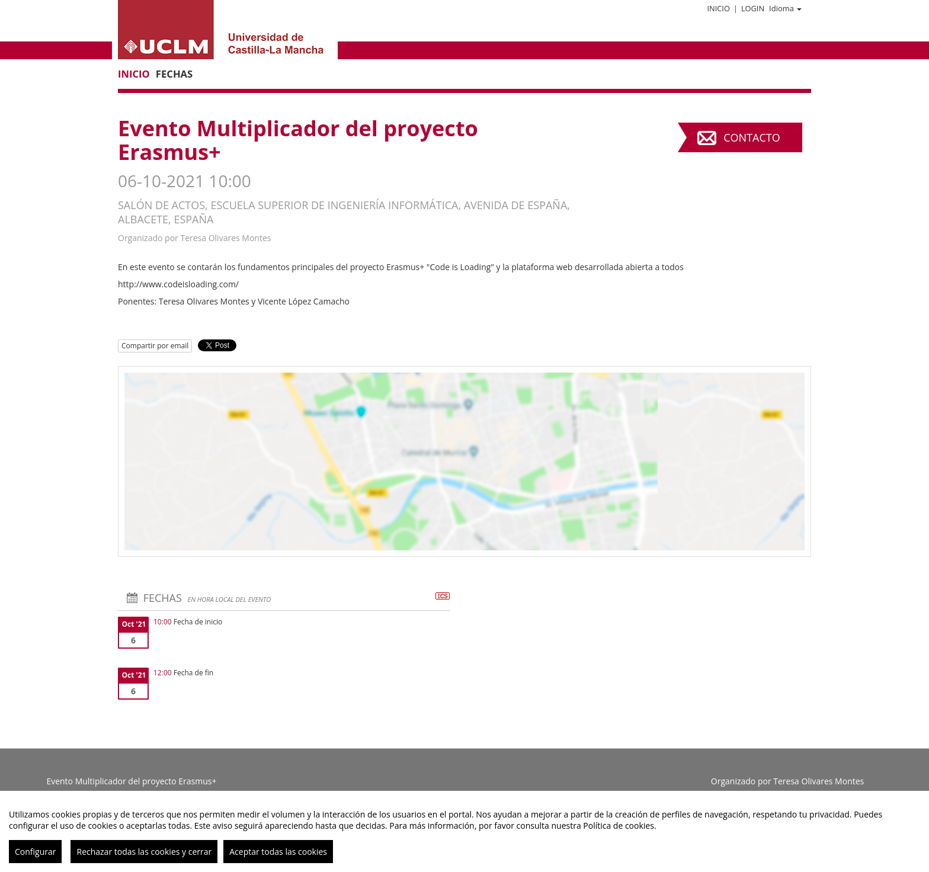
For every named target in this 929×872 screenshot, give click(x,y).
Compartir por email (154, 346)
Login (752, 8)
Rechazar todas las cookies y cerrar (144, 851)
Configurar (35, 851)
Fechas (174, 74)
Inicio (718, 8)
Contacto (751, 137)
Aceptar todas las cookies (278, 851)
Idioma (785, 8)
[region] (464, 831)
